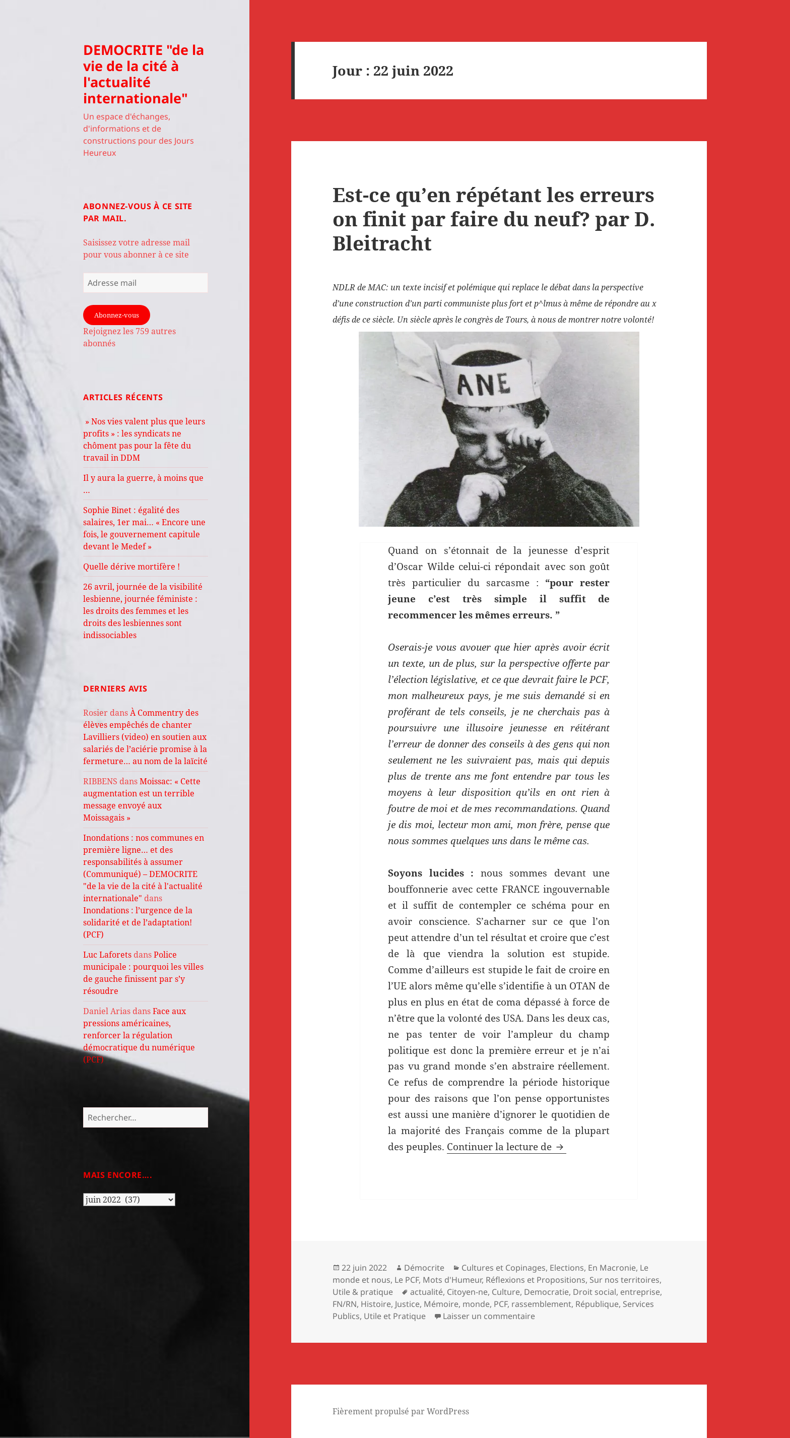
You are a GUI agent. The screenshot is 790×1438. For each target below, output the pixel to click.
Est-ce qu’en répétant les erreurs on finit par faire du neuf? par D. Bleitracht (494, 218)
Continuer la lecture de (506, 1146)
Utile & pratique (363, 1291)
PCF (500, 1303)
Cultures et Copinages (504, 1267)
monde (476, 1303)
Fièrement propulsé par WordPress (401, 1411)
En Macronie (612, 1267)
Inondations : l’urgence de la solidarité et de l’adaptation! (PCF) (137, 922)
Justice (407, 1303)
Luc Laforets (107, 954)
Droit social (594, 1291)
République (597, 1303)
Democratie (546, 1291)
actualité (426, 1291)
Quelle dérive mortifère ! (131, 566)
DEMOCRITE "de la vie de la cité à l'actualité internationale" (143, 73)
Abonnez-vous (116, 315)
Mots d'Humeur (452, 1279)
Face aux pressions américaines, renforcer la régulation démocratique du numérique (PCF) (139, 1035)
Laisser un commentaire (489, 1316)
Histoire (376, 1303)
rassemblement (541, 1303)
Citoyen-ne (467, 1291)
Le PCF (406, 1279)
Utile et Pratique (395, 1316)
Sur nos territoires (624, 1279)
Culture (506, 1291)
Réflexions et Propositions (535, 1279)
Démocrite (424, 1267)
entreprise (640, 1291)
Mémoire (441, 1303)
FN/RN (345, 1303)
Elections (567, 1267)
